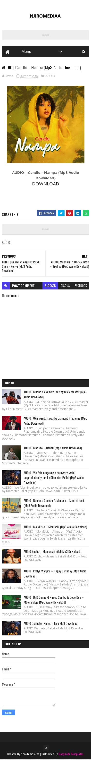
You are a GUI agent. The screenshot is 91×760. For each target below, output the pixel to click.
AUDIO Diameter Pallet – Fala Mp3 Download (50, 624)
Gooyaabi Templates (70, 755)
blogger (50, 286)
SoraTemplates (30, 755)
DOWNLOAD (45, 184)
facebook (81, 286)
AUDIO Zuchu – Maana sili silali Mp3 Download (52, 551)
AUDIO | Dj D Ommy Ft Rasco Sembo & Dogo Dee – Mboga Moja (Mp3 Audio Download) (54, 600)
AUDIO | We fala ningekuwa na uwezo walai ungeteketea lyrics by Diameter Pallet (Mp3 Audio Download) (54, 478)
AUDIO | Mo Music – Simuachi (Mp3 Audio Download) (55, 527)
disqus (65, 286)
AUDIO (50, 76)
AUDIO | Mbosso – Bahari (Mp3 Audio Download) (53, 448)
